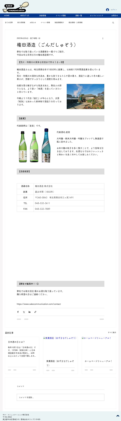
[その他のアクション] (102, 38)
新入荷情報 (21, 22)
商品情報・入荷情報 (75, 22)
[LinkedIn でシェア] (29, 312)
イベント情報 (45, 22)
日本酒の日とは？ (16, 342)
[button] (113, 22)
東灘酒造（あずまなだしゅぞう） (60, 363)
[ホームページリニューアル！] (99, 346)
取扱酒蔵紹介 (59, 22)
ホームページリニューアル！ (98, 361)
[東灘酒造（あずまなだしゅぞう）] (60, 346)
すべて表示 (112, 332)
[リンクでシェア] (35, 312)
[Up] (118, 416)
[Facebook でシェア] (18, 312)
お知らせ (33, 22)
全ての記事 (9, 22)
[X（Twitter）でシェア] (24, 312)
